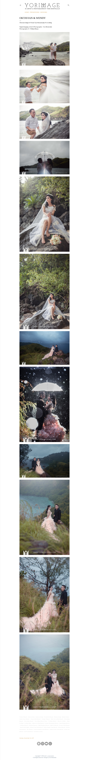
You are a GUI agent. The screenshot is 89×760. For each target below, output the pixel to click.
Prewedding (34, 12)
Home (27, 12)
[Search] (68, 5)
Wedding (43, 12)
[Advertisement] (44, 750)
